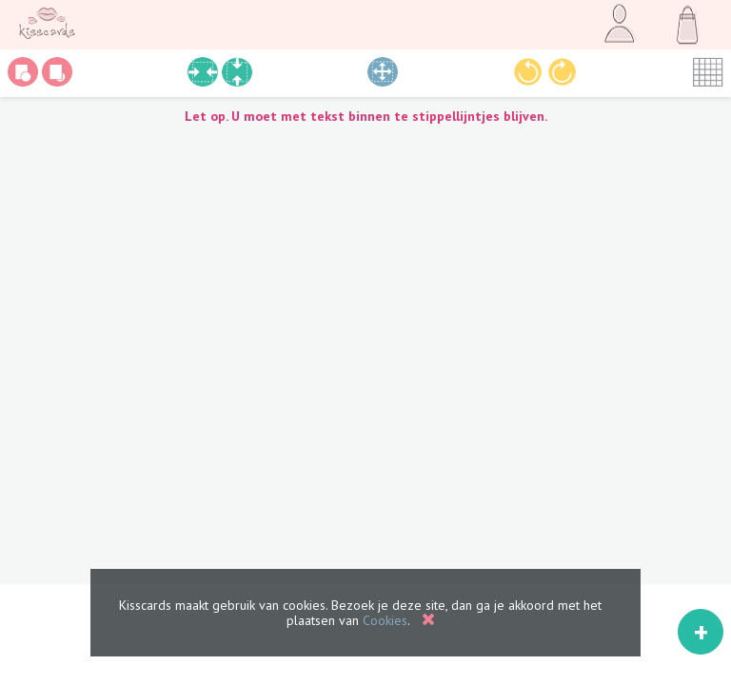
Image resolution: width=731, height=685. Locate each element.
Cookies (385, 620)
